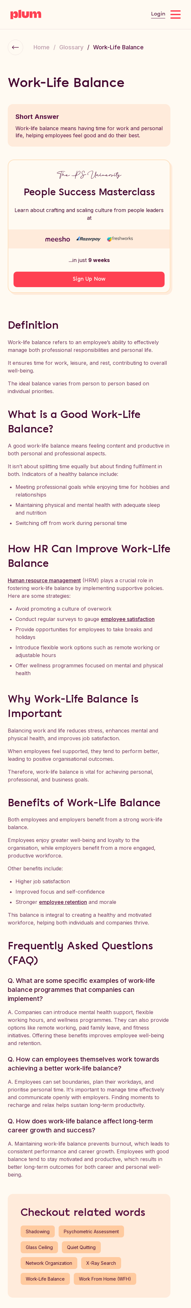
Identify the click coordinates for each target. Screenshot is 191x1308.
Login (158, 14)
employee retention (63, 902)
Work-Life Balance (118, 47)
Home (41, 47)
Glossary (71, 47)
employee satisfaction (128, 619)
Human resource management (44, 580)
